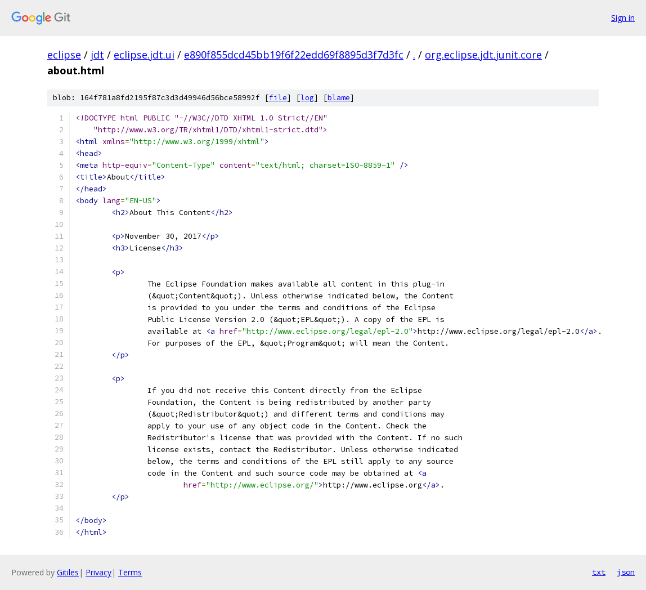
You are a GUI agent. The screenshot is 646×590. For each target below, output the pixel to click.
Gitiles (68, 572)
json (626, 572)
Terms (130, 572)
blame (339, 97)
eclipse (64, 54)
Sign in (623, 17)
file (278, 97)
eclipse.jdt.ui (144, 54)
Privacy (98, 572)
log (307, 97)
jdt (97, 54)
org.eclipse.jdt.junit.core (483, 54)
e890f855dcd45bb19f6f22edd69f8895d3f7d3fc (293, 54)
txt (598, 572)
